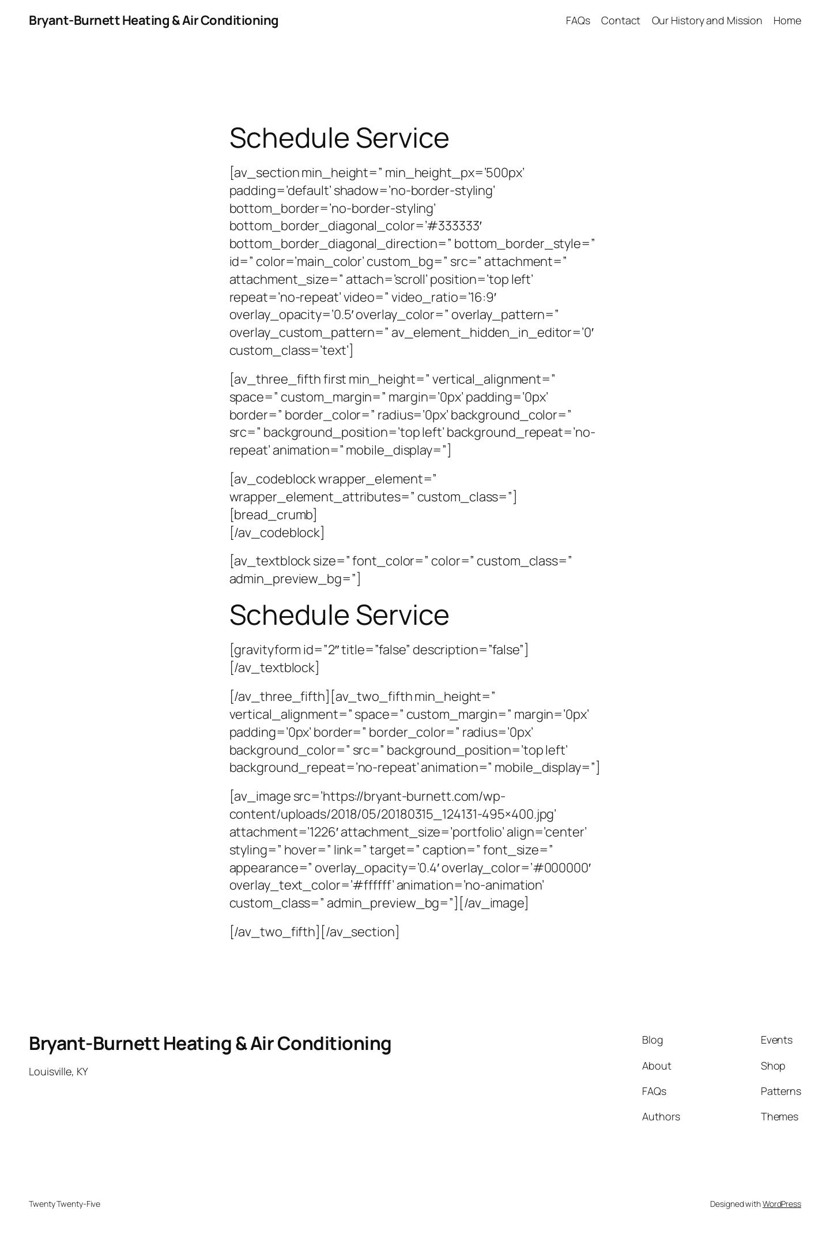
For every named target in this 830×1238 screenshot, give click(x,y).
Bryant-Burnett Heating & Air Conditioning (154, 20)
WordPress (782, 1203)
